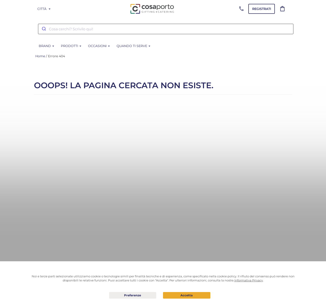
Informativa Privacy (248, 280)
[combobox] (165, 29)
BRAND (46, 46)
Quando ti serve (133, 46)
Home (40, 56)
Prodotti (71, 46)
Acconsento (186, 295)
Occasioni (99, 46)
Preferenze (132, 295)
